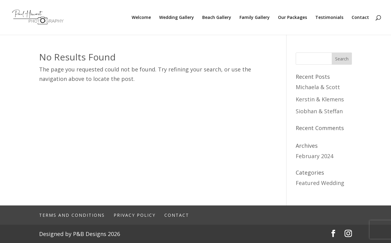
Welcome (141, 17)
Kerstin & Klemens (320, 99)
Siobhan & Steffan (319, 111)
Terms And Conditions (72, 215)
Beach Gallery (216, 17)
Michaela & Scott (318, 87)
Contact (360, 17)
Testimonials (329, 17)
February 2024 (314, 156)
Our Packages (292, 17)
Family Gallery (254, 17)
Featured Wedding (320, 183)
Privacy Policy (134, 215)
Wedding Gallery (176, 17)
